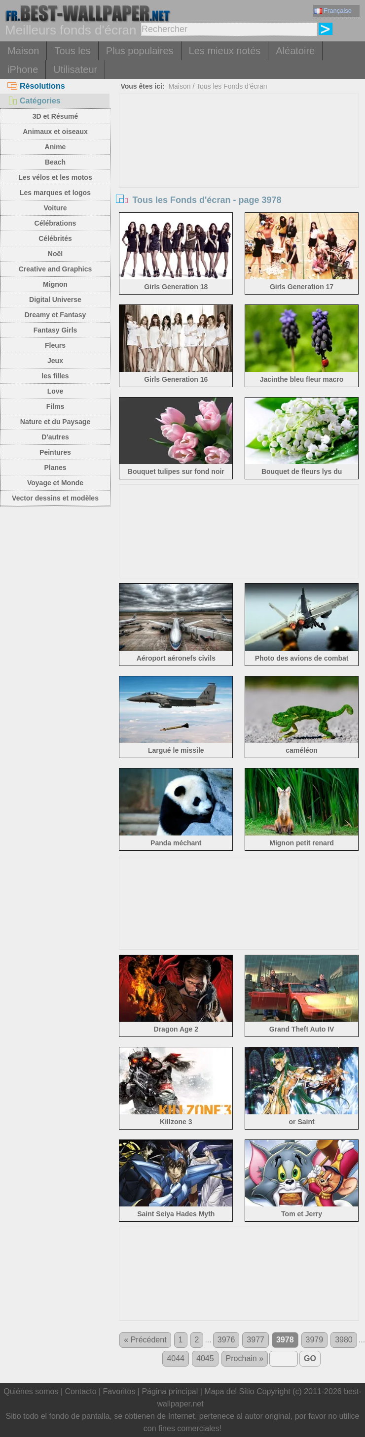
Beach (55, 162)
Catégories (34, 101)
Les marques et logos (55, 193)
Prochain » (245, 1358)
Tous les (72, 50)
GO (310, 1358)
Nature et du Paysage (55, 422)
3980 (344, 1340)
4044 (175, 1358)
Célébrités (55, 238)
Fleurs (55, 345)
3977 (255, 1340)
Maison (23, 50)
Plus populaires (140, 50)
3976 (226, 1340)
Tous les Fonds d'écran (231, 86)
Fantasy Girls (55, 330)
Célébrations (55, 223)
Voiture (55, 208)
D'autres (55, 437)
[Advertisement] (239, 168)
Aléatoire (295, 50)
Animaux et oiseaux (55, 131)
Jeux (55, 361)
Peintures (55, 452)
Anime (55, 147)
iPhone (22, 69)
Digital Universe (55, 299)
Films (55, 406)
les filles (55, 376)
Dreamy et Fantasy (55, 315)
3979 (315, 1340)
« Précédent (145, 1340)
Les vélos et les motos (55, 177)
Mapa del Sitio (229, 1391)
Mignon (55, 284)
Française (333, 10)
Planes (55, 467)
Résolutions (36, 86)
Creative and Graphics (55, 269)
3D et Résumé (55, 116)
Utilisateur (75, 69)
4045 (205, 1358)
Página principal (170, 1391)
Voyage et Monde (55, 483)
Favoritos (119, 1391)
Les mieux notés (225, 50)
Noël (55, 254)
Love (55, 391)
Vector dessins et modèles (55, 498)
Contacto (80, 1391)
